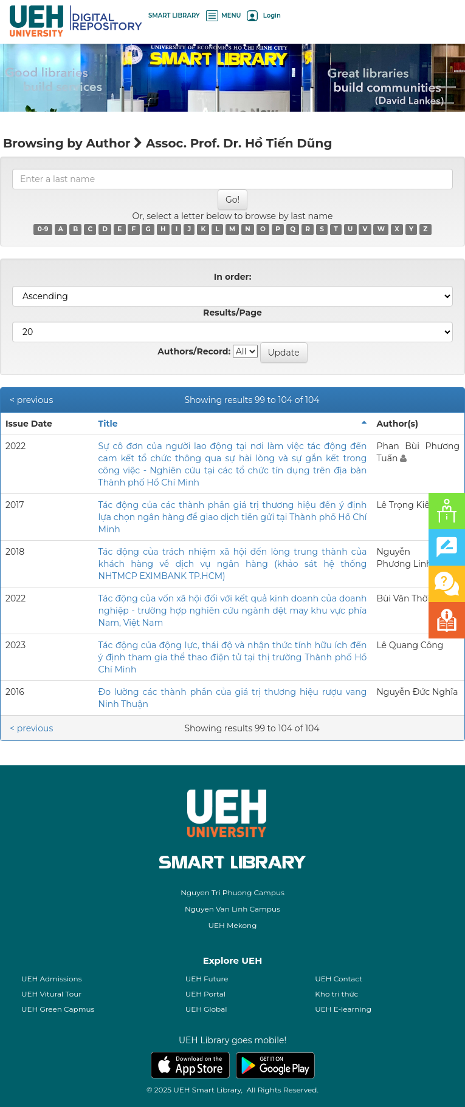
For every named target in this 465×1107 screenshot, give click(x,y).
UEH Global (206, 1009)
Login (263, 15)
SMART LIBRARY (174, 15)
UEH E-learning (343, 1009)
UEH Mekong (232, 925)
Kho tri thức (336, 993)
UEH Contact (338, 978)
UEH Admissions (51, 978)
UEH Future (207, 978)
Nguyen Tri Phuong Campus (232, 892)
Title (108, 423)
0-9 (43, 229)
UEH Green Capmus (57, 1009)
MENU (223, 15)
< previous (31, 399)
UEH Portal (205, 993)
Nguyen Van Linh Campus (232, 908)
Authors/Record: (193, 351)
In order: (233, 276)
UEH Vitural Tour (51, 993)
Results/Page (232, 312)
